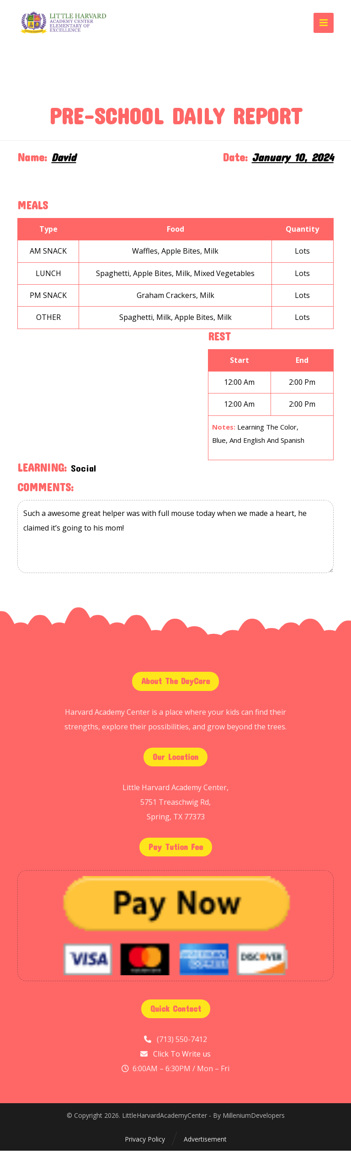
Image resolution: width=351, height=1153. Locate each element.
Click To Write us (182, 1056)
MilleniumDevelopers (254, 1118)
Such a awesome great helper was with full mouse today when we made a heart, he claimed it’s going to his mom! (175, 538)
